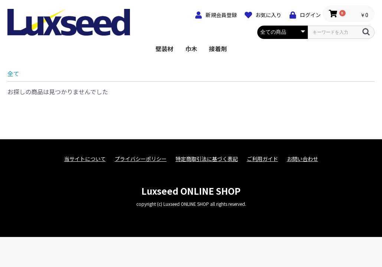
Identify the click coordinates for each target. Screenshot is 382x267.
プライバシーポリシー (141, 158)
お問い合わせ (302, 158)
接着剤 (218, 48)
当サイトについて (85, 158)
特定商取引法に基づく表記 (207, 158)
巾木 (191, 48)
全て (13, 73)
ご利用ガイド (262, 158)
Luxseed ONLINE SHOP (191, 190)
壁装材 (164, 48)
